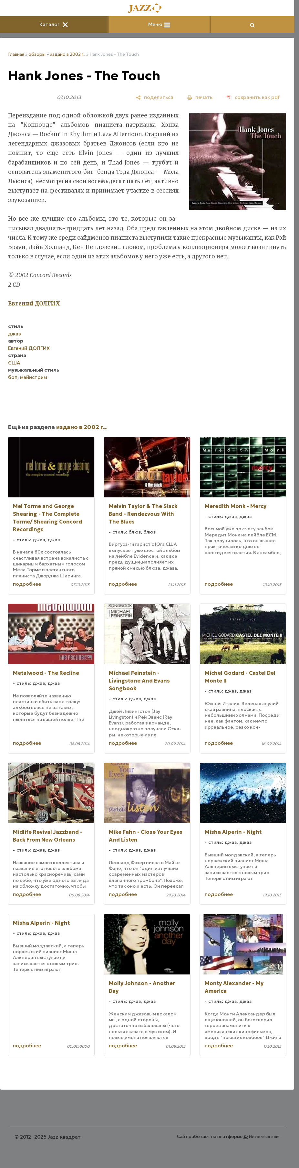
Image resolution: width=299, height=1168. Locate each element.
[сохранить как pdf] (253, 97)
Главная (16, 54)
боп (12, 377)
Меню (159, 24)
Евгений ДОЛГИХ (29, 348)
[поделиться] (154, 97)
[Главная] (147, 8)
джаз (14, 334)
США (14, 363)
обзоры (37, 54)
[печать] (200, 97)
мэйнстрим (33, 377)
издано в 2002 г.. (67, 54)
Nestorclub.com (264, 1136)
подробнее (27, 584)
